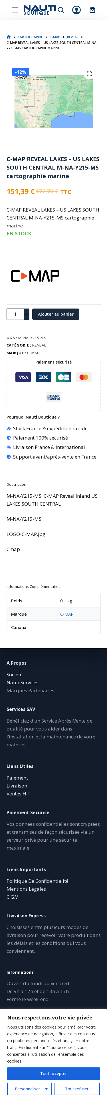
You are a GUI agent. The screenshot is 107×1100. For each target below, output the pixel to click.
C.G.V (12, 897)
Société (15, 674)
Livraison (17, 785)
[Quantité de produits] (18, 314)
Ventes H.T (19, 793)
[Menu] (15, 10)
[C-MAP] (17, 276)
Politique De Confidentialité (37, 881)
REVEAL (39, 345)
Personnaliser (27, 1088)
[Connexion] (76, 10)
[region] (53, 1054)
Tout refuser (76, 1088)
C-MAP (33, 352)
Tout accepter (53, 1073)
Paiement (17, 777)
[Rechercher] (61, 10)
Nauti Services (23, 682)
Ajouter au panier (56, 314)
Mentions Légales (26, 889)
